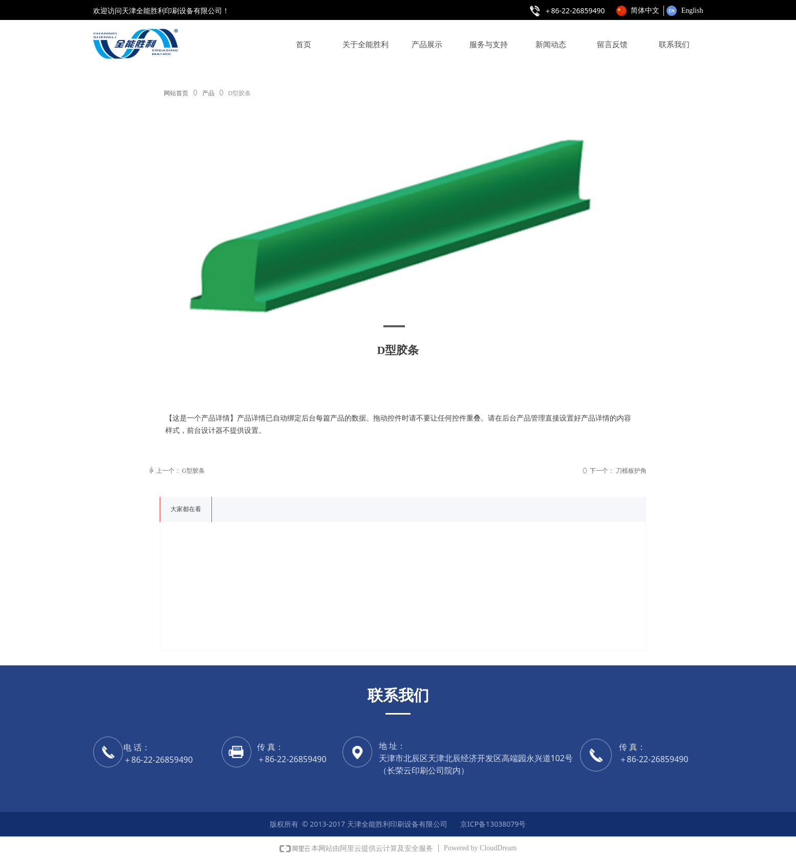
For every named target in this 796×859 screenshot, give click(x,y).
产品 (208, 93)
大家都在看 (185, 509)
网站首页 (176, 93)
